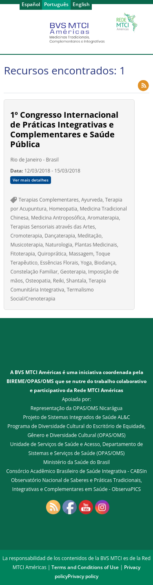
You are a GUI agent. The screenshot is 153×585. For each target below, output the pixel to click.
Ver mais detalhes (31, 180)
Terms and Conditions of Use (85, 567)
